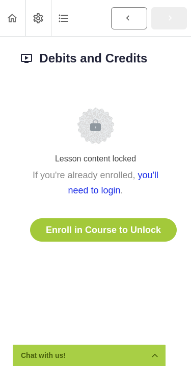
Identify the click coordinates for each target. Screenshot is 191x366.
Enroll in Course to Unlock (103, 230)
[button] (12, 18)
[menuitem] (38, 18)
